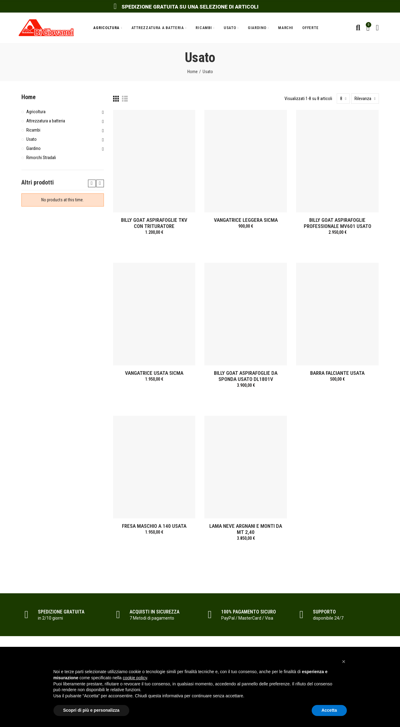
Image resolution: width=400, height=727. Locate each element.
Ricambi (33, 130)
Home (28, 97)
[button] (344, 661)
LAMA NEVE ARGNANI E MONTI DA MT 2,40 (245, 529)
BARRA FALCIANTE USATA (337, 373)
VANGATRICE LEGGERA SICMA (246, 220)
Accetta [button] (329, 710)
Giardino (33, 148)
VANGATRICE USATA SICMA (154, 373)
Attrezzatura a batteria (45, 120)
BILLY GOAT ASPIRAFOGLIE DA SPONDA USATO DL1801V (245, 376)
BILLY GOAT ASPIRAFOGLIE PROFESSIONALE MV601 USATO (337, 223)
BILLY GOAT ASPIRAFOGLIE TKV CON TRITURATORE (154, 223)
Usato (31, 139)
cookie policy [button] (135, 677)
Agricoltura (36, 111)
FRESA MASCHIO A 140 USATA (154, 526)
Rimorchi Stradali (41, 157)
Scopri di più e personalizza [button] (91, 710)
